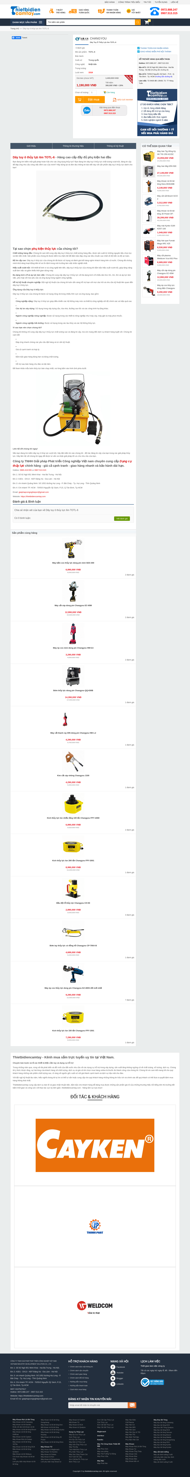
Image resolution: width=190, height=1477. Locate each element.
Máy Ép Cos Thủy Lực (77, 1434)
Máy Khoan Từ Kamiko (49, 1452)
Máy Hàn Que (130, 1430)
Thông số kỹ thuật (115, 146)
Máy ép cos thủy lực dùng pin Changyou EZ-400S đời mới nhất (73, 988)
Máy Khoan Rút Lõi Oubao (22, 1439)
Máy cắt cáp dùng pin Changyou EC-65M (73, 605)
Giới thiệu (31, 146)
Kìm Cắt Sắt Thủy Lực (105, 1425)
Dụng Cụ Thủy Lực (76, 1432)
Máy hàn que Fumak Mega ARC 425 (166, 242)
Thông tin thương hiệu (73, 146)
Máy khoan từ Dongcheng (50, 1459)
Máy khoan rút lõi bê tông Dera (52, 1442)
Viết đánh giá (122, 519)
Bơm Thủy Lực (74, 1462)
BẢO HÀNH (110, 2)
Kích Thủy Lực (74, 1437)
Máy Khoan (129, 1444)
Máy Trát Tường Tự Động (106, 1454)
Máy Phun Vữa (102, 1456)
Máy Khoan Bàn (131, 1459)
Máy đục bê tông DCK (162, 1425)
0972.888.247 (169, 9)
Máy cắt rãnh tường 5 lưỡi (163, 1462)
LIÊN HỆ (174, 2)
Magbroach (101, 1431)
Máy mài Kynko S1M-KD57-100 (166, 227)
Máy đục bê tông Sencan (163, 1432)
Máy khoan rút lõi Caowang (23, 1422)
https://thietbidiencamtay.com (33, 496)
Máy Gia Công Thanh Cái (78, 1454)
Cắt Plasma (129, 1422)
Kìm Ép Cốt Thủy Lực (77, 1439)
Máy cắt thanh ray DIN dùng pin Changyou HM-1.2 (73, 733)
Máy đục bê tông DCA (162, 1430)
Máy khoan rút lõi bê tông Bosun (24, 1429)
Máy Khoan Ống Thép (133, 1451)
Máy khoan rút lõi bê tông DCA (24, 1447)
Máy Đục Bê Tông (160, 1420)
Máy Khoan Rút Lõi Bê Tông (23, 1419)
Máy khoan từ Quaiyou (77, 1427)
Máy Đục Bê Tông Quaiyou (163, 1427)
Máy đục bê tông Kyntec (162, 1447)
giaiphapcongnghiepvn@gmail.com (34, 492)
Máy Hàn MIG (130, 1427)
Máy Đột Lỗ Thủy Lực (77, 1442)
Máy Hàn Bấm (130, 1420)
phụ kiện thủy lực (44, 248)
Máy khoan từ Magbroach (50, 1449)
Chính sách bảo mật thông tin (81, 1367)
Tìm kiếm (138, 22)
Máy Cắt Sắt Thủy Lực (105, 1427)
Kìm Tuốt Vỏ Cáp (75, 1457)
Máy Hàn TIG (130, 1434)
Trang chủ (14, 28)
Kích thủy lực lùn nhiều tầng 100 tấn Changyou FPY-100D (73, 818)
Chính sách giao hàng (78, 1374)
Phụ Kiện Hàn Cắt (132, 1440)
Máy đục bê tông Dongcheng (164, 1440)
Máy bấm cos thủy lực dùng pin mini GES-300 (73, 563)
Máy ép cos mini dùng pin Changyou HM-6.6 (73, 648)
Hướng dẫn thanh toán (79, 1385)
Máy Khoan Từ (46, 1447)
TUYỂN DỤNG (161, 2)
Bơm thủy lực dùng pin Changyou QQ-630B (73, 690)
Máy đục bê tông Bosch (162, 1435)
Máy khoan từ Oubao (48, 1454)
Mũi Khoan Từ (74, 1422)
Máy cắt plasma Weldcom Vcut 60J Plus (167, 257)
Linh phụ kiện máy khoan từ (51, 1462)
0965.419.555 (26, 470)
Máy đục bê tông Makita (162, 1437)
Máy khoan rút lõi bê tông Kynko (52, 1430)
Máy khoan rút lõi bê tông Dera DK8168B (166, 182)
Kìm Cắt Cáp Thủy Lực (105, 1420)
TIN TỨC (147, 2)
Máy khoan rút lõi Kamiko (22, 1424)
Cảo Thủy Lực (102, 1422)
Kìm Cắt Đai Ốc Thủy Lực (78, 1459)
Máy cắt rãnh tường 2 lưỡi (163, 1454)
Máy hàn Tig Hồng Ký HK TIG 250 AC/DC (166, 152)
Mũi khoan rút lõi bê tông (50, 1427)
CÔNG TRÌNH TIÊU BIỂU (129, 2)
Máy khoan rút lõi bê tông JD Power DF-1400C (166, 214)
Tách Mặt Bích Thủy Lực (78, 1449)
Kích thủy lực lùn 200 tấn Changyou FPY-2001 (73, 860)
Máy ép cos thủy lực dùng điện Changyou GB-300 (166, 288)
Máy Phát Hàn (102, 1463)
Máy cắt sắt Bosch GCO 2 (167, 197)
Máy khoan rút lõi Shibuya (22, 1454)
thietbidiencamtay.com (93, 1471)
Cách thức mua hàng (78, 1389)
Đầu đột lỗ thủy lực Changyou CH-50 (73, 903)
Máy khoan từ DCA (76, 1425)
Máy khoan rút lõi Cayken (22, 1437)
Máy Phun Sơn (102, 1449)
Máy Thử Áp (73, 1447)
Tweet (24, 37)
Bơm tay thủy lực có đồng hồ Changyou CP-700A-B (73, 945)
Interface (100, 1435)
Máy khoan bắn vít (132, 1461)
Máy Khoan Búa (131, 1456)
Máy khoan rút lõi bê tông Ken (52, 1425)
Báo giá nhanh (123, 99)
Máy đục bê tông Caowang (163, 1422)
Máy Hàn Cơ (130, 1425)
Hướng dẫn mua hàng (78, 1382)
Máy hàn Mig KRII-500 (166, 166)
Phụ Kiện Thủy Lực (76, 1452)
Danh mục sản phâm (27, 22)
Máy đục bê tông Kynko (162, 1445)
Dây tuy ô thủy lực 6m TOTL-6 (36, 28)
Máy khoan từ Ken (47, 1457)
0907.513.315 (169, 13)
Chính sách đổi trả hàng (79, 1378)
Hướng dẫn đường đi (160, 70)
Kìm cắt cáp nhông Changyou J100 (73, 775)
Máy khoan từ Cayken (77, 1420)
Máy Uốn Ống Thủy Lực (78, 1444)
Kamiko (100, 1440)
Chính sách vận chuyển (79, 1370)
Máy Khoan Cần (131, 1454)
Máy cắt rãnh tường (161, 1452)
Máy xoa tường (102, 1451)
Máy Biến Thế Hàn (132, 1437)
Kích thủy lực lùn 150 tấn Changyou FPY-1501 (73, 1030)
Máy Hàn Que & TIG (132, 1432)
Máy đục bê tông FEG (162, 1442)
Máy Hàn (100, 1461)
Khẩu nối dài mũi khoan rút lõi (23, 1427)
